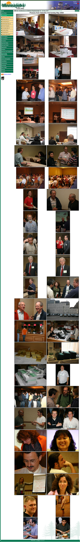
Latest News (4, 13)
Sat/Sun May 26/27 (6, 34)
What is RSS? (7, 74)
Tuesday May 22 (5, 21)
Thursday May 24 (6, 28)
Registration (4, 47)
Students (3, 49)
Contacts (3, 71)
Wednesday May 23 (6, 23)
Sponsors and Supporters (7, 51)
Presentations (4, 38)
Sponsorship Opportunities (4, 54)
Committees (3, 61)
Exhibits (3, 56)
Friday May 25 (5, 32)
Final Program (4, 36)
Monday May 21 (5, 19)
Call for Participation (5, 58)
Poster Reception (6, 25)
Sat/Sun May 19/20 (6, 17)
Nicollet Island (5, 30)
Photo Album (4, 15)
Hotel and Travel (4, 45)
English (76, 1)
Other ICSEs (4, 67)
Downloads (3, 65)
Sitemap (3, 69)
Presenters (3, 40)
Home (2, 11)
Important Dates (4, 42)
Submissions (4, 63)
